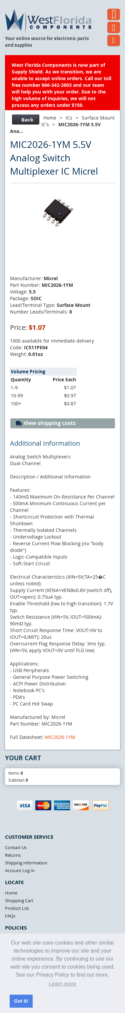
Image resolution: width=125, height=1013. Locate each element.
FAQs (10, 916)
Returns (13, 855)
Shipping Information (26, 863)
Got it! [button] (21, 1001)
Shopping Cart (19, 900)
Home (49, 118)
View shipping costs (45, 423)
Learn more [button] (62, 984)
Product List (17, 908)
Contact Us (16, 847)
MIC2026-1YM (60, 737)
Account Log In (20, 870)
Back (24, 119)
